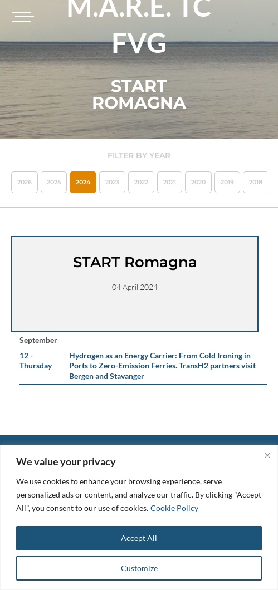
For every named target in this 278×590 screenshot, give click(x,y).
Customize (139, 568)
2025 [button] (54, 182)
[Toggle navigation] (21, 16)
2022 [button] (141, 182)
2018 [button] (255, 182)
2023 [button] (112, 182)
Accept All (139, 538)
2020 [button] (198, 182)
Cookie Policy (174, 508)
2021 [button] (169, 182)
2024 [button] (83, 182)
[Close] (267, 455)
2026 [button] (24, 182)
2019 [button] (227, 182)
